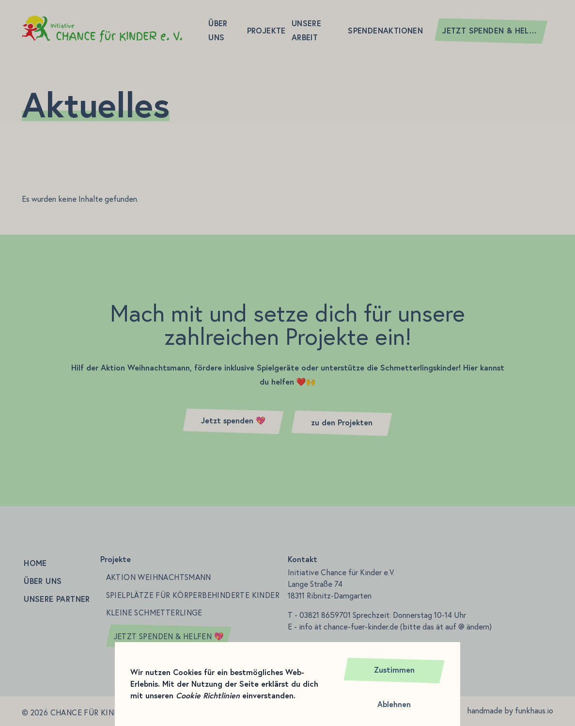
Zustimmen (394, 670)
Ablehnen (394, 705)
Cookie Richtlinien (208, 696)
